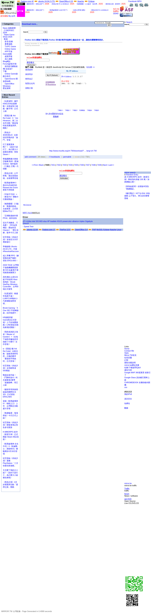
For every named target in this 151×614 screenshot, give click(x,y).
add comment (31, 157)
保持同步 (29, 74)
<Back (41, 165)
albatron (75, 221)
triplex (82, 221)
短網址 (127, 403)
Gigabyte (89, 221)
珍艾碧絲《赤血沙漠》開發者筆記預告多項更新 (10, 424)
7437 (88, 165)
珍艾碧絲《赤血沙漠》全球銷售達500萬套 (10, 368)
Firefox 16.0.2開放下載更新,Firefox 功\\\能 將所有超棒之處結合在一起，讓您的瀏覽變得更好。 (65, 40)
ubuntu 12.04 (32, 230)
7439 (99, 165)
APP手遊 (7, 51)
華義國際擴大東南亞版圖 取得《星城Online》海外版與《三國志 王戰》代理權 (10, 164)
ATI (24, 221)
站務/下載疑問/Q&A (132, 368)
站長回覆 (128, 358)
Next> (105, 165)
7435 (76, 165)
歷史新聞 (6, 88)
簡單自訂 (29, 79)
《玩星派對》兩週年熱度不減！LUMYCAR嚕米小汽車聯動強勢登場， (10, 298)
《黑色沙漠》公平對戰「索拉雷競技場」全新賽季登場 (10, 175)
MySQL (99, 230)
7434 (70, 165)
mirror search (129, 173)
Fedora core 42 (27, 1)
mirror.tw (128, 483)
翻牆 (126, 408)
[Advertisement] (132, 65)
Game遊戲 (7, 54)
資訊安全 (128, 399)
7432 (59, 165)
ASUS (59, 221)
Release (27, 205)
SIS (37, 221)
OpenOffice (8, 84)
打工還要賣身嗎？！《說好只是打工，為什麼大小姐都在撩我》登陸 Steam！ (10, 149)
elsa (45, 221)
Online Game (9, 49)
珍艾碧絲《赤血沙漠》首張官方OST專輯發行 (10, 239)
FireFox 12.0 (65, 230)
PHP (94, 230)
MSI (41, 221)
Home (126, 349)
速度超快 (29, 70)
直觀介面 (29, 88)
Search (128, 22)
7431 (53, 165)
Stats (126, 353)
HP (48, 221)
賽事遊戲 (7, 44)
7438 (93, 165)
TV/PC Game (9, 46)
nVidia (28, 221)
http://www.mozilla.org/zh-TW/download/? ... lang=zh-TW (73, 151)
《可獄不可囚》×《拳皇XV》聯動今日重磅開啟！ (11, 196)
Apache (80, 1)
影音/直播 (8, 42)
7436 (82, 165)
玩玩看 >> (90, 67)
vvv (125, 387)
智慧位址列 (30, 83)
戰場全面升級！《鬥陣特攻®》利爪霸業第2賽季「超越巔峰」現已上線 (10, 380)
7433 (64, 165)
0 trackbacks (54, 157)
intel (33, 221)
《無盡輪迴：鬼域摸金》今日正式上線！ (10, 415)
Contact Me (129, 351)
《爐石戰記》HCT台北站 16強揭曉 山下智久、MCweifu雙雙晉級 (137, 195)
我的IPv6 (128, 394)
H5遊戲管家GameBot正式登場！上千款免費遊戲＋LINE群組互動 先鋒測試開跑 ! (10, 322)
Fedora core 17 (48, 230)
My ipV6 (11, 16)
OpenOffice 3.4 (81, 230)
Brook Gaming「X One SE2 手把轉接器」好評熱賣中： (11, 310)
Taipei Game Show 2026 (8, 36)
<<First (35, 165)
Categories (7, 24)
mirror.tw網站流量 (131, 365)
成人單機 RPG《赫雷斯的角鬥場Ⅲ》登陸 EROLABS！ (11, 258)
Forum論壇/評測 (9, 64)
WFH (139, 1)
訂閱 (126, 360)
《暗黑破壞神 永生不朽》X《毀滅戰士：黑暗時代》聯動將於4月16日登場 (10, 449)
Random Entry (131, 175)
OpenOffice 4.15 (66, 1)
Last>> (111, 165)
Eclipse (91, 1)
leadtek (53, 221)
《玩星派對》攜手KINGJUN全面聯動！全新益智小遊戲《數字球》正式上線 (10, 106)
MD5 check (27, 213)
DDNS (115, 14)
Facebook (132, 1)
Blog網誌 (6, 61)
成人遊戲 (7, 59)
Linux (119, 230)
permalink (67, 157)
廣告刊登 (128, 370)
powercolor (67, 221)
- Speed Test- (28, 227)
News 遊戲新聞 (9, 28)
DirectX (26, 223)
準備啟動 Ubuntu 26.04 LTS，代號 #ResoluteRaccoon (11, 249)
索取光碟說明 (130, 363)
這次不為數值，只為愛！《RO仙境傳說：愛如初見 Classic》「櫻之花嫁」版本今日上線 (11, 228)
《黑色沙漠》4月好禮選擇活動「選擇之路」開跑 (10, 484)
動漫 (6, 39)
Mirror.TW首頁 (130, 355)
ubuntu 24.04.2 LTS (46, 1)
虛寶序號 (7, 56)
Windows (6, 86)
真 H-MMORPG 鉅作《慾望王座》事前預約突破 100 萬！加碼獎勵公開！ (136, 179)
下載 (5, 71)
